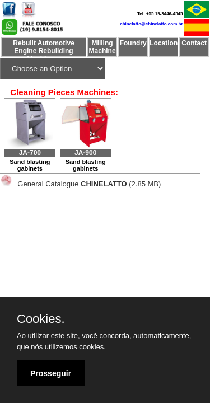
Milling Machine (102, 47)
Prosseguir (50, 373)
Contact (194, 43)
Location (164, 43)
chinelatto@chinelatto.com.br (151, 23)
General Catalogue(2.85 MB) (89, 184)
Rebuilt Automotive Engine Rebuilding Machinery (43, 47)
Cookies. (41, 319)
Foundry (133, 43)
